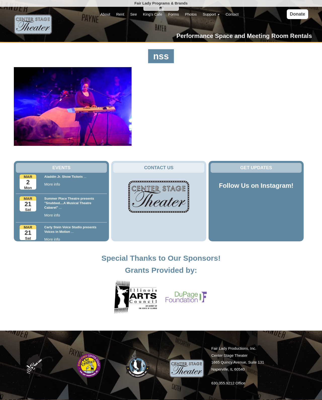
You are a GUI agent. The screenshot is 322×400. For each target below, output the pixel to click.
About (105, 14)
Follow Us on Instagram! (256, 185)
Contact (232, 14)
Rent (120, 14)
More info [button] (52, 184)
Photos (191, 14)
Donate (297, 14)
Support (211, 14)
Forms (173, 14)
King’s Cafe (152, 14)
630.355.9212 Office (228, 383)
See (133, 14)
